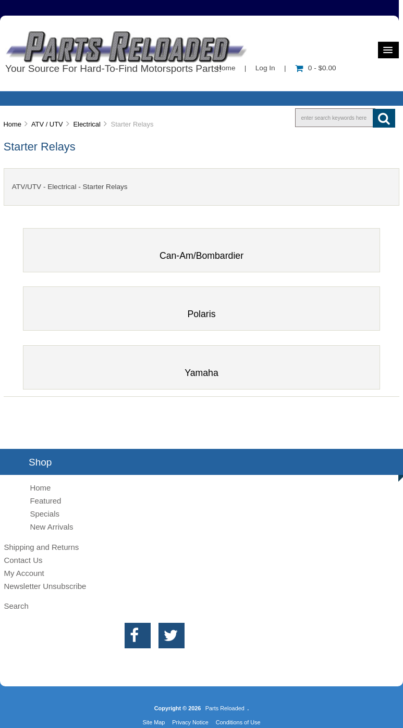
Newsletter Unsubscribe (45, 586)
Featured (45, 500)
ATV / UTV (47, 124)
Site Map (153, 722)
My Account (24, 573)
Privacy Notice (190, 722)
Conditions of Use (238, 722)
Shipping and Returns (41, 547)
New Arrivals (51, 526)
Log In (265, 68)
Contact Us (23, 560)
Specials (44, 513)
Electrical (86, 124)
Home (225, 68)
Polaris (201, 309)
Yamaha (201, 368)
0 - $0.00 (315, 68)
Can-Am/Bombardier (201, 251)
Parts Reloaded (225, 708)
